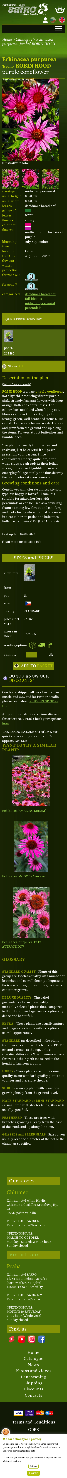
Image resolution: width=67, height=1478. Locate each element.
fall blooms (33, 299)
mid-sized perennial (40, 303)
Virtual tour (24, 1255)
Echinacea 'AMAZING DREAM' (24, 811)
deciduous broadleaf (40, 294)
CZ (52, 19)
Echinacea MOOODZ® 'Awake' (23, 876)
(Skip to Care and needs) (16, 384)
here (5, 723)
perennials (33, 308)
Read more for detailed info (21, 542)
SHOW (16, 366)
